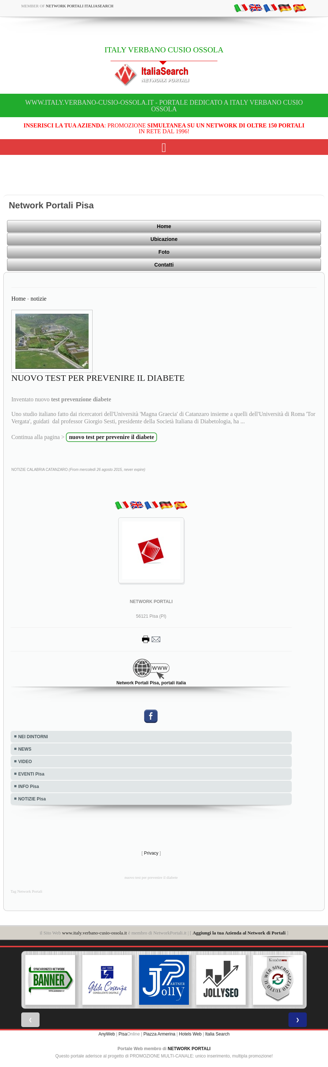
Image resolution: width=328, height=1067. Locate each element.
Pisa (123, 1034)
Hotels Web (190, 1034)
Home (164, 226)
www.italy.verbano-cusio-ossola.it (94, 933)
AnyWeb (106, 1034)
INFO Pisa (28, 786)
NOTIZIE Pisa (32, 799)
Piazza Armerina (159, 1034)
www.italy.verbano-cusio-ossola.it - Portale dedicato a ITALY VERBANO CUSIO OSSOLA (164, 106)
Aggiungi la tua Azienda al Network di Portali (239, 933)
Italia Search (217, 1034)
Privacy (151, 853)
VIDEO (25, 761)
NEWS (24, 749)
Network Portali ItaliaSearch (79, 6)
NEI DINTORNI (33, 736)
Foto (164, 252)
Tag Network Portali (26, 891)
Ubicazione (164, 239)
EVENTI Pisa (31, 774)
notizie (38, 298)
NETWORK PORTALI (189, 1048)
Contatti (164, 265)
